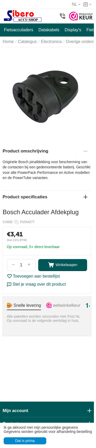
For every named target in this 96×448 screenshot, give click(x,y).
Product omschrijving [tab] (45, 151)
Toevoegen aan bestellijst (33, 276)
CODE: (8, 222)
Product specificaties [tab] (45, 196)
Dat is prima (25, 441)
